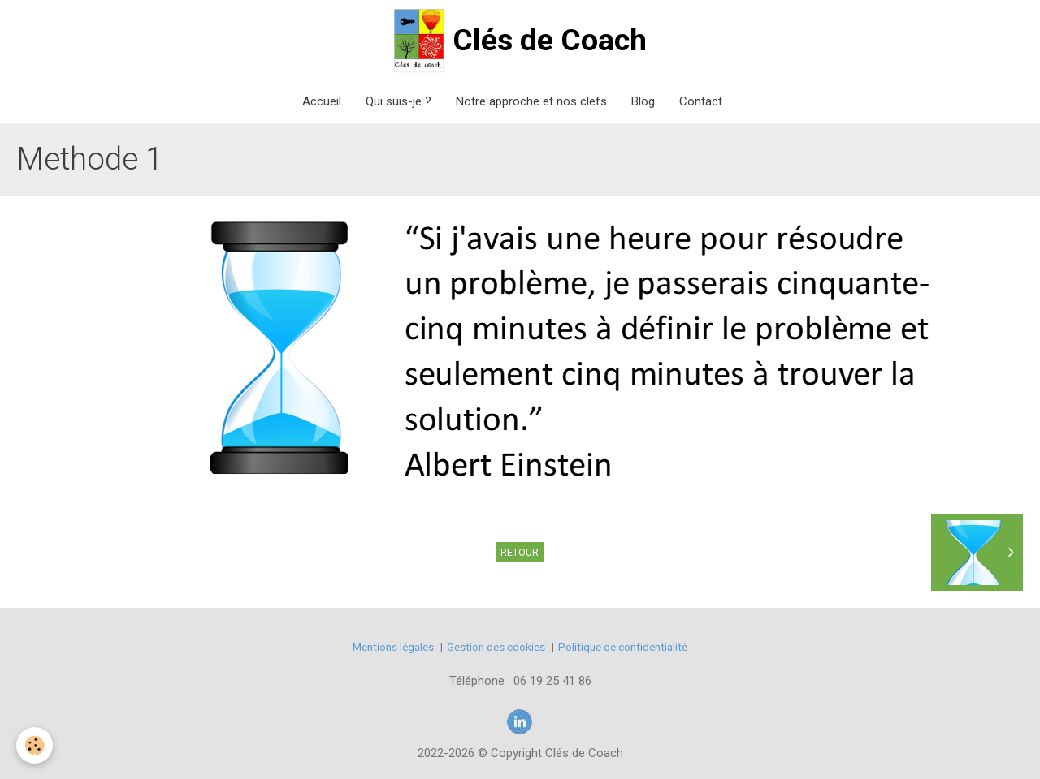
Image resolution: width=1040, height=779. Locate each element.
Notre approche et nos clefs (531, 101)
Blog (643, 101)
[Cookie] (34, 745)
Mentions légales (393, 646)
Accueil (321, 101)
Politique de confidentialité (622, 646)
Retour (519, 552)
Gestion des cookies (496, 646)
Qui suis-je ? (398, 101)
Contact (700, 101)
